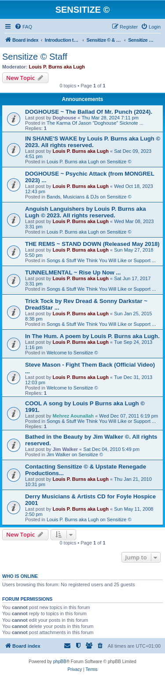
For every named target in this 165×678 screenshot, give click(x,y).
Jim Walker (65, 449)
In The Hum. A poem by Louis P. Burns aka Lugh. (92, 336)
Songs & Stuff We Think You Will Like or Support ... (101, 260)
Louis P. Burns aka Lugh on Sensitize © (89, 161)
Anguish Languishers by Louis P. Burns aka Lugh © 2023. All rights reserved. (85, 212)
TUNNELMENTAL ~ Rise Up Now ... (73, 272)
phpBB (59, 661)
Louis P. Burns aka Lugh (57, 66)
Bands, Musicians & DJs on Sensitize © (89, 196)
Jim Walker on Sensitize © (75, 454)
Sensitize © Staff (34, 56)
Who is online (20, 576)
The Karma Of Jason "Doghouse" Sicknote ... (95, 123)
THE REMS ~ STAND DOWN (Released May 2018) (92, 244)
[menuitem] (23, 27)
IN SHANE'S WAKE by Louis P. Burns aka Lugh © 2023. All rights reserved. (92, 141)
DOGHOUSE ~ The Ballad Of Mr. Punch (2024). (88, 111)
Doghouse (64, 117)
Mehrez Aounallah (73, 415)
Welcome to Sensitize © (72, 352)
